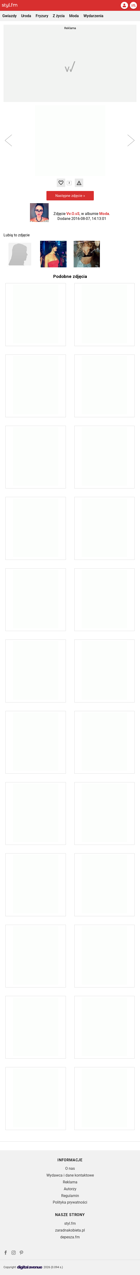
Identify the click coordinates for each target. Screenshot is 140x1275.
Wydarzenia (93, 16)
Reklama (70, 1182)
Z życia (59, 16)
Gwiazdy (9, 16)
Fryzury (42, 16)
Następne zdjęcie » (70, 196)
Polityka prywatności (70, 1202)
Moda (74, 16)
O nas (70, 1168)
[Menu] (133, 5)
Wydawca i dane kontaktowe (70, 1175)
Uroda (26, 16)
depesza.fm (70, 1237)
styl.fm (70, 1223)
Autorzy (70, 1189)
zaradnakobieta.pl (70, 1230)
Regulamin (70, 1195)
